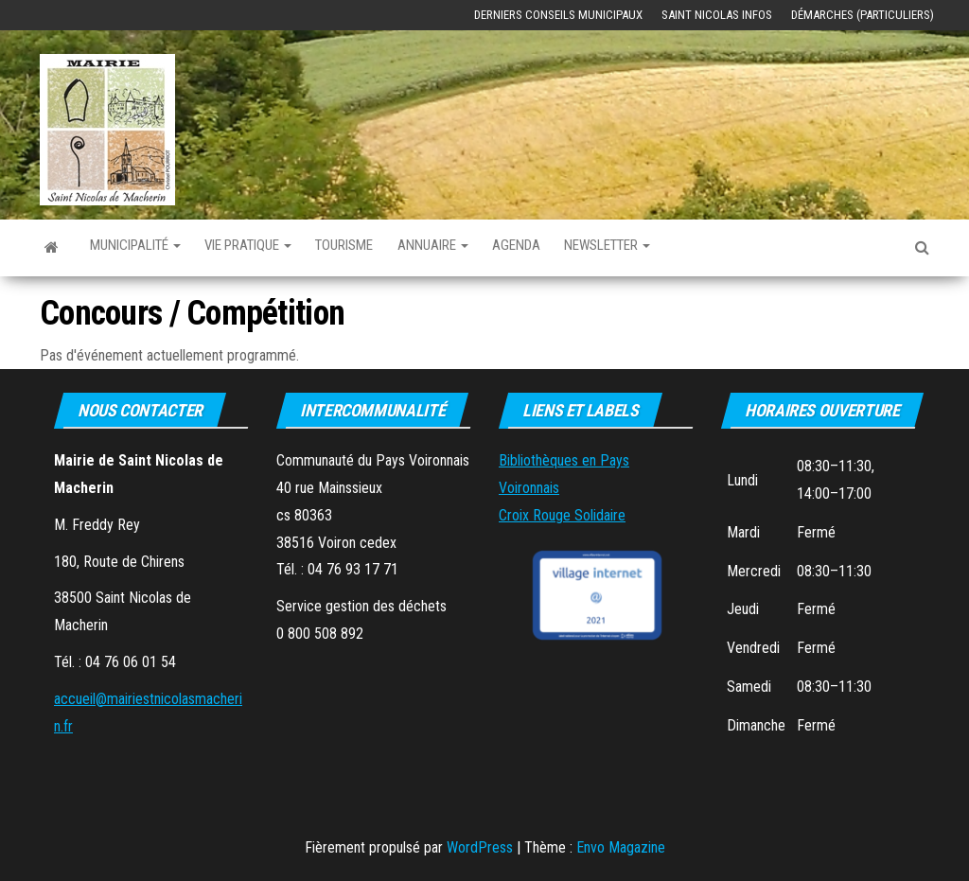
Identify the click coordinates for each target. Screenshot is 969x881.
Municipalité (143, 247)
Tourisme (383, 247)
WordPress (480, 847)
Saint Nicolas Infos (716, 15)
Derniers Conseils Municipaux (558, 15)
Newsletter (680, 247)
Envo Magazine (620, 847)
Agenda (577, 247)
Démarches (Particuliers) (862, 15)
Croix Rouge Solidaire (562, 515)
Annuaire (483, 247)
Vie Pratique (273, 247)
